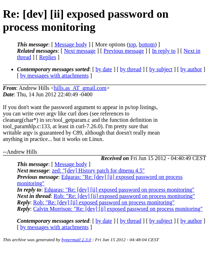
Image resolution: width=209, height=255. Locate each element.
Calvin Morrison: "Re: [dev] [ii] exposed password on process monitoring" (118, 209)
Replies (47, 57)
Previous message (124, 51)
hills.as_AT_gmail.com (80, 88)
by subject (160, 69)
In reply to (164, 51)
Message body (70, 44)
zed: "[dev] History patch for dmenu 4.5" (98, 171)
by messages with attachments (54, 76)
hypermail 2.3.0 (76, 239)
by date (103, 69)
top (132, 44)
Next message (79, 51)
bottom (147, 44)
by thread (130, 69)
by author (191, 69)
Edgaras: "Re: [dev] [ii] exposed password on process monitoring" (119, 190)
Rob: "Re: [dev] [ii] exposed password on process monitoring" (124, 196)
